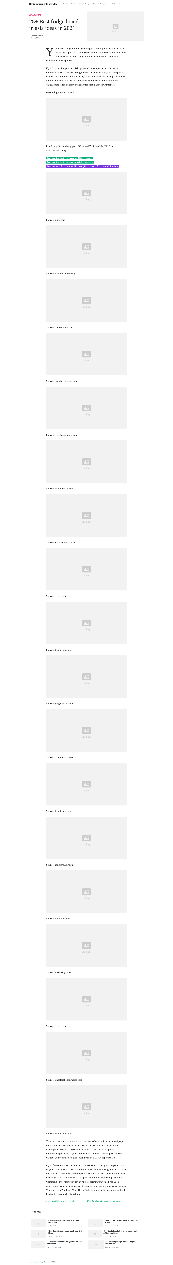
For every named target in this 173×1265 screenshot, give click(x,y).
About (94, 4)
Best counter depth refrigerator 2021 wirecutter (70, 158)
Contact (65, 4)
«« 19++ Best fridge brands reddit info (60, 1201)
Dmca (73, 4)
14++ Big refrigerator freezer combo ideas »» (104, 1201)
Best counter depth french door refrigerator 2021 (70, 162)
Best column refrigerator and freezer (64, 166)
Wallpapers (116, 4)
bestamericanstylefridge (35, 1262)
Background (104, 4)
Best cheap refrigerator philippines (101, 166)
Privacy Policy (84, 4)
